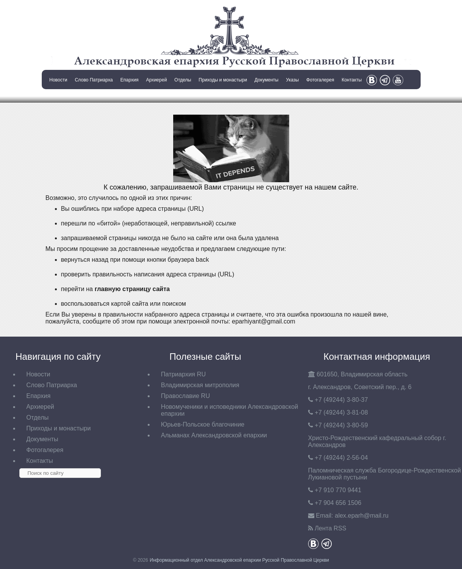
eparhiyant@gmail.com (263, 321)
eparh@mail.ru (362, 515)
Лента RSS (330, 528)
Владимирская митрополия (200, 385)
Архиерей (156, 80)
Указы (292, 80)
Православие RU (185, 396)
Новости (58, 80)
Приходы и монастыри (223, 80)
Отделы (182, 80)
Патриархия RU (183, 374)
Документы (266, 80)
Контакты (352, 80)
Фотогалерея (320, 80)
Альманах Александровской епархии (214, 435)
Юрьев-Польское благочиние (202, 424)
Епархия (129, 80)
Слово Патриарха (94, 80)
